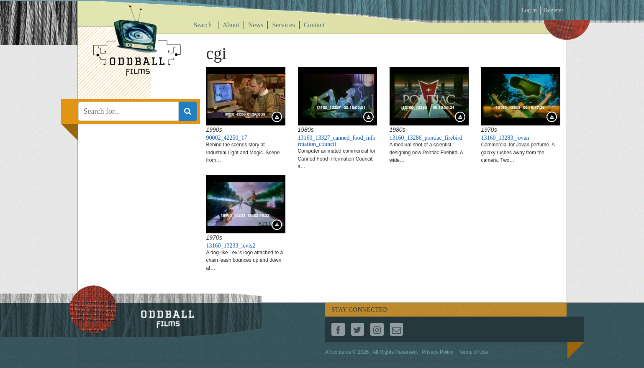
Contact (314, 24)
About (231, 24)
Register (554, 10)
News (255, 24)
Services (283, 24)
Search (203, 24)
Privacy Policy (437, 352)
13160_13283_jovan (505, 138)
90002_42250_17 (226, 138)
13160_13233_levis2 (230, 246)
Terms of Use (473, 352)
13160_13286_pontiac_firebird (426, 138)
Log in (529, 10)
